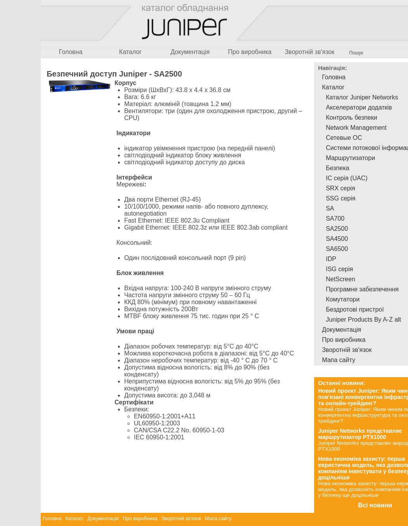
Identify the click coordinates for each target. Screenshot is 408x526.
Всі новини (375, 505)
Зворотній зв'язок (309, 52)
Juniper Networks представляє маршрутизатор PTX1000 (360, 434)
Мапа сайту (218, 518)
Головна (71, 52)
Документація (190, 52)
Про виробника (249, 52)
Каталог (130, 52)
